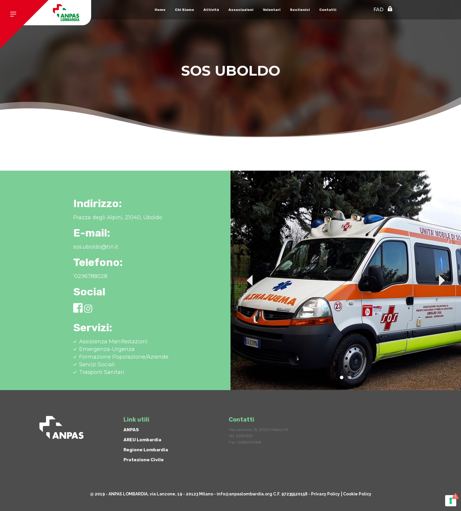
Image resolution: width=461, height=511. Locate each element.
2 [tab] (350, 377)
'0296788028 (90, 276)
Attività (211, 10)
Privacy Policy (325, 494)
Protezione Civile (143, 459)
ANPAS (131, 429)
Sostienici (300, 10)
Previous (250, 280)
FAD (378, 9)
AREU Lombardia (142, 439)
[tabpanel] (345, 280)
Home (160, 10)
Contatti (327, 10)
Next (442, 280)
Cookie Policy (357, 494)
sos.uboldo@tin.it (95, 247)
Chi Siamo (184, 10)
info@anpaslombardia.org (244, 494)
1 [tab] (341, 377)
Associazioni (240, 10)
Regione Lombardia (145, 449)
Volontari (271, 10)
